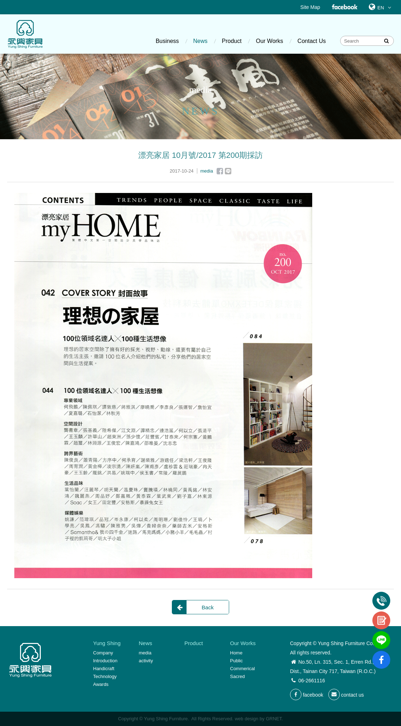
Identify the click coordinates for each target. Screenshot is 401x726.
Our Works (269, 41)
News (200, 41)
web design (247, 718)
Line (228, 171)
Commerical (242, 668)
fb (381, 654)
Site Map (310, 7)
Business (167, 41)
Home (236, 652)
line (381, 634)
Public (236, 660)
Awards (100, 684)
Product (232, 41)
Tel (381, 594)
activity (146, 660)
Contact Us (312, 41)
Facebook (344, 7)
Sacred (237, 676)
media (145, 652)
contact (381, 614)
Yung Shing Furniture (25, 34)
